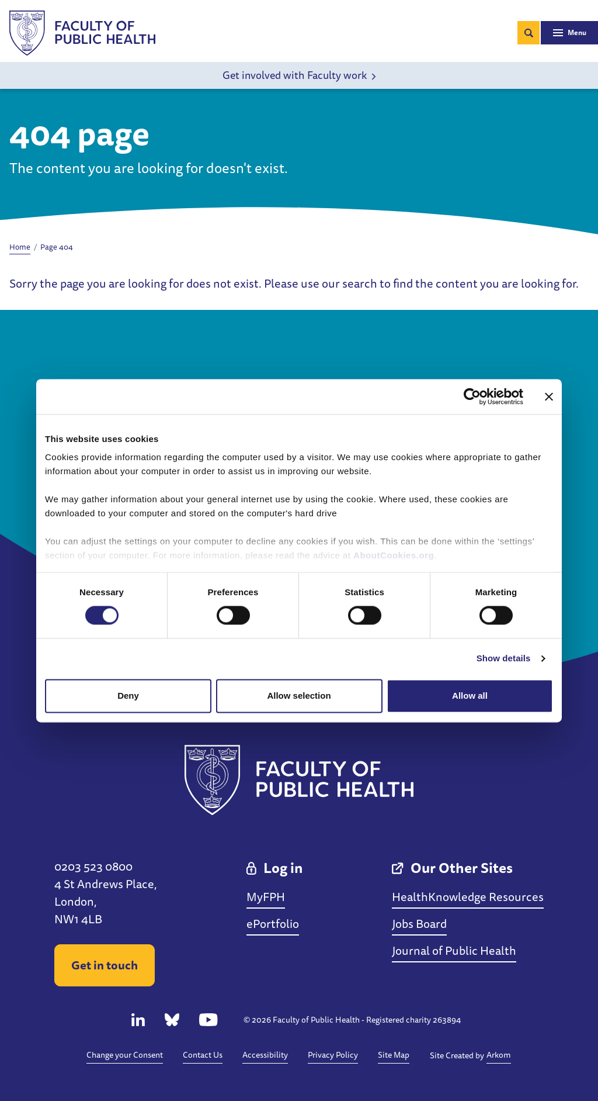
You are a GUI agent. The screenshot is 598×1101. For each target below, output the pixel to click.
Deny (128, 695)
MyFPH (265, 897)
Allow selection (299, 695)
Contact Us (202, 1054)
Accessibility (265, 1054)
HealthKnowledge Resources (468, 897)
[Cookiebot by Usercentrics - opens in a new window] (472, 396)
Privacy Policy (333, 1054)
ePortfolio (272, 923)
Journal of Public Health (454, 950)
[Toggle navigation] (569, 32)
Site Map (393, 1054)
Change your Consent (124, 1054)
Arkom (498, 1054)
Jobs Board (419, 923)
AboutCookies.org (393, 555)
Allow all (470, 695)
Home (19, 247)
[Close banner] (549, 396)
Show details (504, 659)
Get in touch (104, 965)
